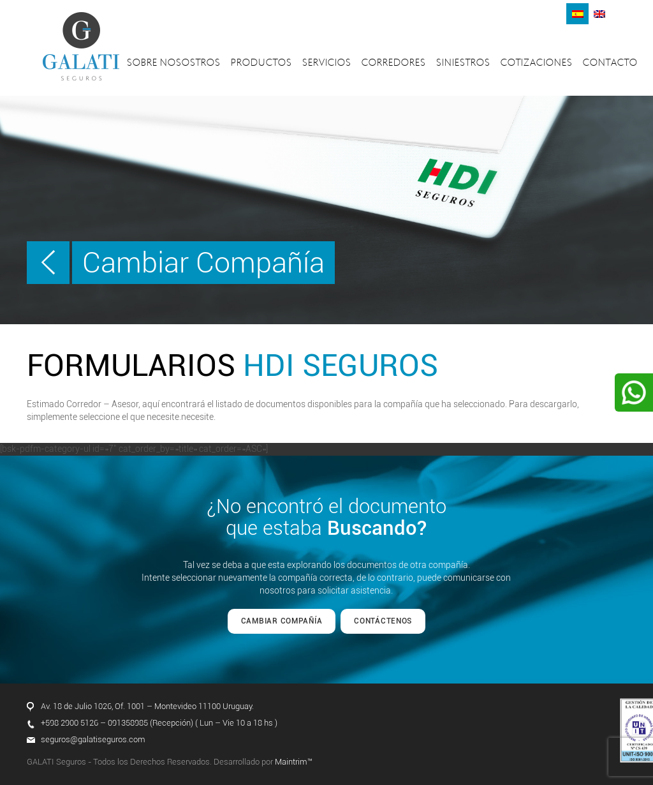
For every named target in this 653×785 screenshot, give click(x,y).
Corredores (394, 63)
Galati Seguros (81, 46)
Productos (261, 63)
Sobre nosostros (174, 63)
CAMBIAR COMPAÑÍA (282, 621)
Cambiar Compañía (203, 263)
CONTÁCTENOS (383, 621)
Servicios (326, 63)
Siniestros (463, 63)
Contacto (610, 63)
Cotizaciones (537, 63)
